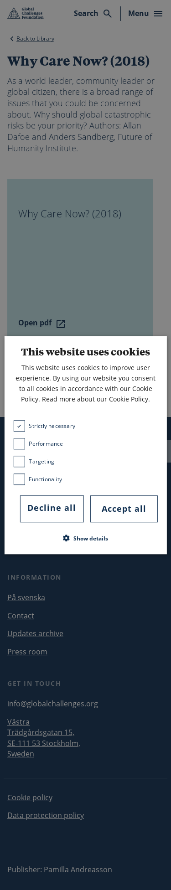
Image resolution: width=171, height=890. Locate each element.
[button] (85, 538)
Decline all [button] (51, 508)
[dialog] (85, 445)
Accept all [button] (124, 509)
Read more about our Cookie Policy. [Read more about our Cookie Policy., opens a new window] (96, 399)
